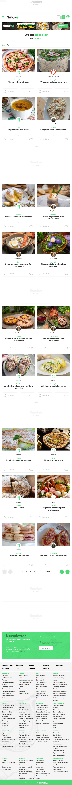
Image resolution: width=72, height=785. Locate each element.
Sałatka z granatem (59, 695)
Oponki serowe (6, 737)
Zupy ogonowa (40, 675)
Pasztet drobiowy (41, 710)
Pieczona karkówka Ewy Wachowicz (53, 339)
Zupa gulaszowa (41, 691)
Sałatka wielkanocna (42, 723)
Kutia (54, 725)
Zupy (18, 127)
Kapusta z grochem (59, 714)
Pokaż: (36, 38)
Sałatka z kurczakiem (60, 684)
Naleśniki (5, 684)
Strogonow (5, 765)
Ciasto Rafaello (7, 714)
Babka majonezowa (42, 737)
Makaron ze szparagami (26, 739)
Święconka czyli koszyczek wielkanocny (53, 509)
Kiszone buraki (57, 744)
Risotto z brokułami (25, 716)
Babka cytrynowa (41, 716)
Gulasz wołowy (7, 767)
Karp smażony (57, 716)
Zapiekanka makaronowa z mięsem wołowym (26, 778)
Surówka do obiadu (59, 675)
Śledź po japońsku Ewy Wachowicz (53, 217)
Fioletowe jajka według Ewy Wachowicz (53, 265)
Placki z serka (6, 689)
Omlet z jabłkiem (7, 687)
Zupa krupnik (40, 680)
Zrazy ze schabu (24, 693)
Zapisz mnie (46, 648)
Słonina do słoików (59, 755)
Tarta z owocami (41, 733)
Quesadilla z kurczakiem (60, 771)
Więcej (21, 651)
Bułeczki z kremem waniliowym (19, 216)
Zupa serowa (40, 689)
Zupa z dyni (39, 678)
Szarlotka (5, 710)
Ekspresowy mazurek (53, 460)
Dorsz (21, 687)
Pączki (4, 733)
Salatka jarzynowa (59, 687)
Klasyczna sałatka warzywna (53, 129)
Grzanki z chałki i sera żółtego (53, 555)
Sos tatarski (40, 721)
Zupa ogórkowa (41, 693)
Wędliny (46, 668)
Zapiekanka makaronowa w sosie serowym (25, 767)
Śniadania (53, 553)
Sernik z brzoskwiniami (26, 744)
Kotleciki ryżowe (24, 725)
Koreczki (4, 744)
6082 (48, 572)
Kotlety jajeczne (58, 760)
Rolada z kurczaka (59, 765)
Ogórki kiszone (57, 737)
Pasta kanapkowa (8, 682)
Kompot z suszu (58, 723)
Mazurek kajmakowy (42, 735)
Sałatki (53, 127)
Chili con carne (6, 769)
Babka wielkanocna (42, 714)
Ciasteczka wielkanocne (43, 712)
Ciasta (18, 336)
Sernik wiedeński (24, 746)
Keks (54, 727)
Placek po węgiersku (8, 762)
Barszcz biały (40, 684)
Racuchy (4, 680)
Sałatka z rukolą (58, 689)
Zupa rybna (56, 710)
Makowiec (5, 716)
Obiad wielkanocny (42, 707)
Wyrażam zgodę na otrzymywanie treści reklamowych (51, 642)
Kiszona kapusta (58, 733)
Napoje (31, 665)
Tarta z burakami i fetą (60, 762)
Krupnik (21, 707)
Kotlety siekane (24, 684)
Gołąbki (21, 705)
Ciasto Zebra (18, 508)
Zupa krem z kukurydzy (18, 129)
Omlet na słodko (7, 678)
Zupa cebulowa (41, 698)
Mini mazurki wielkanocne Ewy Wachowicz (18, 339)
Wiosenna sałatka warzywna (53, 82)
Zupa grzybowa (58, 712)
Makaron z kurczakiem (26, 680)
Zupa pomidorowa (42, 695)
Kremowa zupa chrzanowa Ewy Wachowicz (19, 265)
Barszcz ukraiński (41, 682)
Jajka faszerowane (42, 705)
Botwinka (22, 733)
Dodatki (53, 505)
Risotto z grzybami (25, 714)
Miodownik (5, 723)
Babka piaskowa (41, 719)
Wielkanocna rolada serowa (53, 386)
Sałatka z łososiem (59, 682)
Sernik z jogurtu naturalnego (18, 460)
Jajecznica (5, 675)
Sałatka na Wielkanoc (60, 691)
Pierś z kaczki (23, 675)
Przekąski (53, 80)
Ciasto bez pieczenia (8, 719)
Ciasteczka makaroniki (19, 555)
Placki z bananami (8, 695)
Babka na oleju (7, 712)
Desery (18, 214)
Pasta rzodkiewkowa (25, 742)
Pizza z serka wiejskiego (18, 82)
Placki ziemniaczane (25, 682)
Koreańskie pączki (8, 746)
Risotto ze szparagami (26, 719)
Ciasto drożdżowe (7, 707)
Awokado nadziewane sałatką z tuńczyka (18, 387)
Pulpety (21, 678)
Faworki (4, 735)
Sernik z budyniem (8, 705)
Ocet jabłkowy (57, 735)
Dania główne (18, 80)
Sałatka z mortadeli (59, 693)
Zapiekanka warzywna (43, 774)
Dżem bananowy (58, 751)
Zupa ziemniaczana (42, 687)
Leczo (4, 760)
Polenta (21, 727)
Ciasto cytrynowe (7, 721)
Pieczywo (59, 665)
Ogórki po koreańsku (59, 753)
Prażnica (5, 698)
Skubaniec (5, 725)
